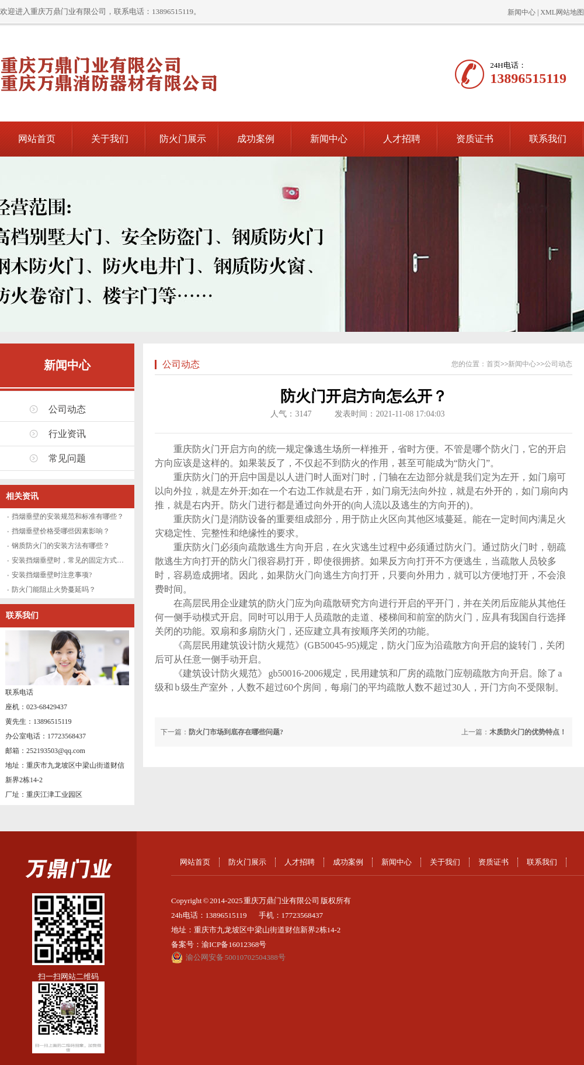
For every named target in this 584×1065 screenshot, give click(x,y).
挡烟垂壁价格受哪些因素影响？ (61, 531)
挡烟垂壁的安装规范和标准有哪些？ (68, 516)
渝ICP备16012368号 (233, 944)
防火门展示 (182, 139)
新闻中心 (521, 12)
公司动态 (67, 409)
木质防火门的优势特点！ (527, 732)
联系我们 (547, 139)
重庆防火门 (196, 477)
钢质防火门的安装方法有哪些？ (61, 546)
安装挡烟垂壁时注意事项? (52, 575)
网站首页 (36, 139)
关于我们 (109, 139)
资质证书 (474, 139)
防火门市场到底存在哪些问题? (236, 732)
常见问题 (67, 458)
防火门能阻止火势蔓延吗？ (54, 589)
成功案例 (255, 139)
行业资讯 (67, 434)
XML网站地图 (562, 12)
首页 (493, 364)
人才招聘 (401, 139)
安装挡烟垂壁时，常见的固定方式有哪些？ (78, 560)
